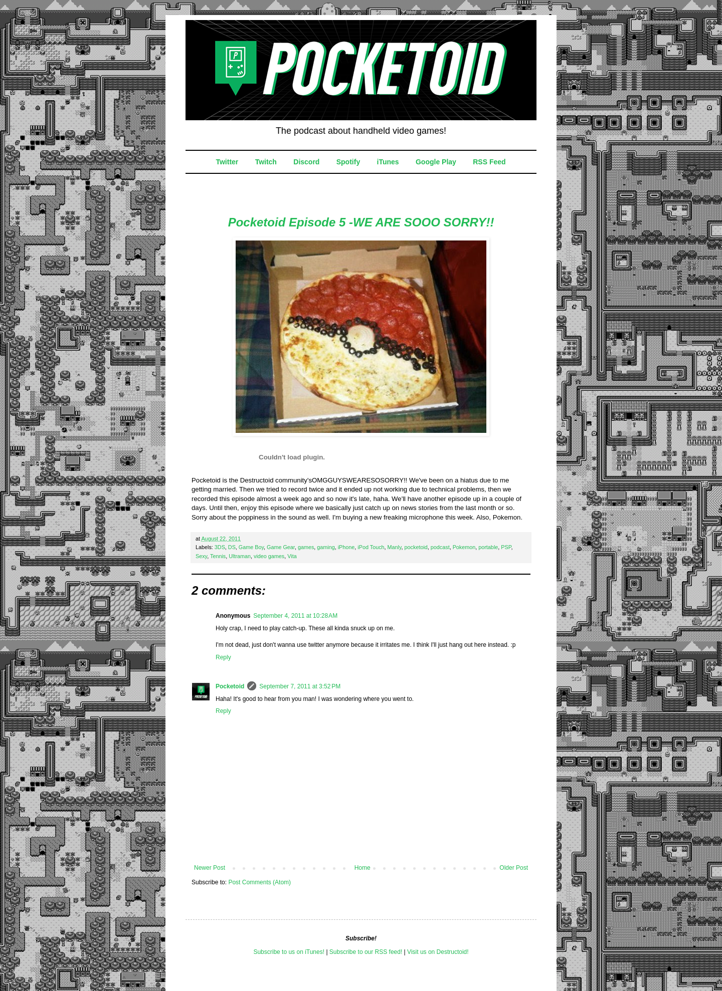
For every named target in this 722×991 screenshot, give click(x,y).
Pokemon (464, 547)
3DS (220, 547)
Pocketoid (230, 686)
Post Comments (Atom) (259, 882)
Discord (306, 162)
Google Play (436, 162)
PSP (506, 547)
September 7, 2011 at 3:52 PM (299, 686)
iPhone (346, 547)
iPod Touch (370, 547)
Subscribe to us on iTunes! (288, 951)
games (306, 547)
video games (269, 556)
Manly (395, 547)
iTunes (388, 162)
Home (362, 867)
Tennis (218, 556)
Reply (223, 657)
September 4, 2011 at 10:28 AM (295, 615)
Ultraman (240, 556)
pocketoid (416, 547)
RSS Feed (489, 162)
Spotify (348, 162)
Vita (291, 556)
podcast (440, 547)
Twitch (266, 162)
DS (232, 547)
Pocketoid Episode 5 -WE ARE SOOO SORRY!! (361, 222)
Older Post (513, 867)
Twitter (227, 162)
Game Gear (281, 547)
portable (488, 547)
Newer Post (209, 867)
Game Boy (251, 547)
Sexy (201, 556)
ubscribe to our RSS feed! (367, 951)
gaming (325, 547)
